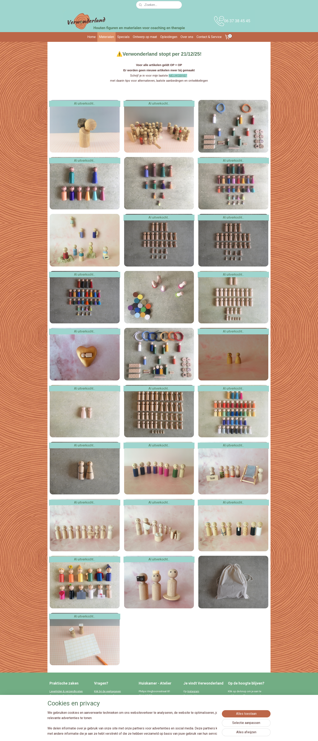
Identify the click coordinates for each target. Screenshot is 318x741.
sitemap (145, 733)
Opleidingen (168, 37)
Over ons (186, 37)
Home (91, 37)
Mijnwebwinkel (202, 733)
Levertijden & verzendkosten (66, 691)
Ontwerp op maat (145, 37)
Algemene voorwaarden (63, 699)
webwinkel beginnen (168, 733)
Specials (123, 37)
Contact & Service (209, 37)
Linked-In (192, 695)
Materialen (106, 37)
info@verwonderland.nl (113, 712)
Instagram (193, 691)
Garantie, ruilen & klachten (64, 695)
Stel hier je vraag (103, 699)
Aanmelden (239, 714)
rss (153, 733)
